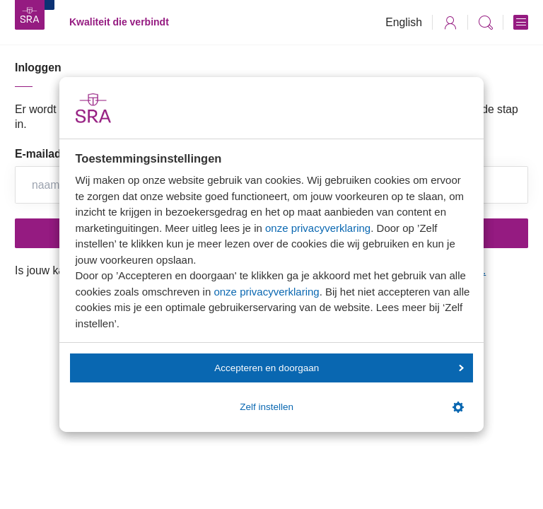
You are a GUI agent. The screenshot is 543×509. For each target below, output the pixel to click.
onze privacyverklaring (317, 228)
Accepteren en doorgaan (338, 368)
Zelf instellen (351, 407)
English (403, 22)
